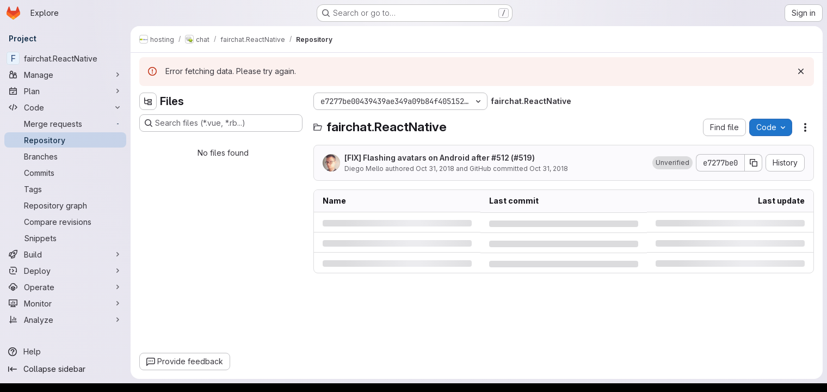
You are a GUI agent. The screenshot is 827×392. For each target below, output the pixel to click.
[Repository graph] (65, 205)
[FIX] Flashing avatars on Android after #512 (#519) (439, 157)
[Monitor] (65, 303)
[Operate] (65, 287)
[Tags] (65, 189)
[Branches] (65, 156)
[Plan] (65, 91)
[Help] (65, 351)
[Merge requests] (65, 123)
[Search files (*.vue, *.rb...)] (221, 123)
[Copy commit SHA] (753, 162)
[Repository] (65, 140)
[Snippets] (65, 238)
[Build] (65, 254)
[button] (672, 162)
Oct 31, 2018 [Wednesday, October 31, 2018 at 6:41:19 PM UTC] (435, 168)
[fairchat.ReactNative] (65, 58)
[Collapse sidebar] (65, 369)
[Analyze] (65, 319)
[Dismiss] (800, 71)
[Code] (65, 107)
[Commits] (65, 172)
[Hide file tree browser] (148, 101)
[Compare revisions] (65, 221)
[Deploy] (65, 270)
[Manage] (65, 74)
